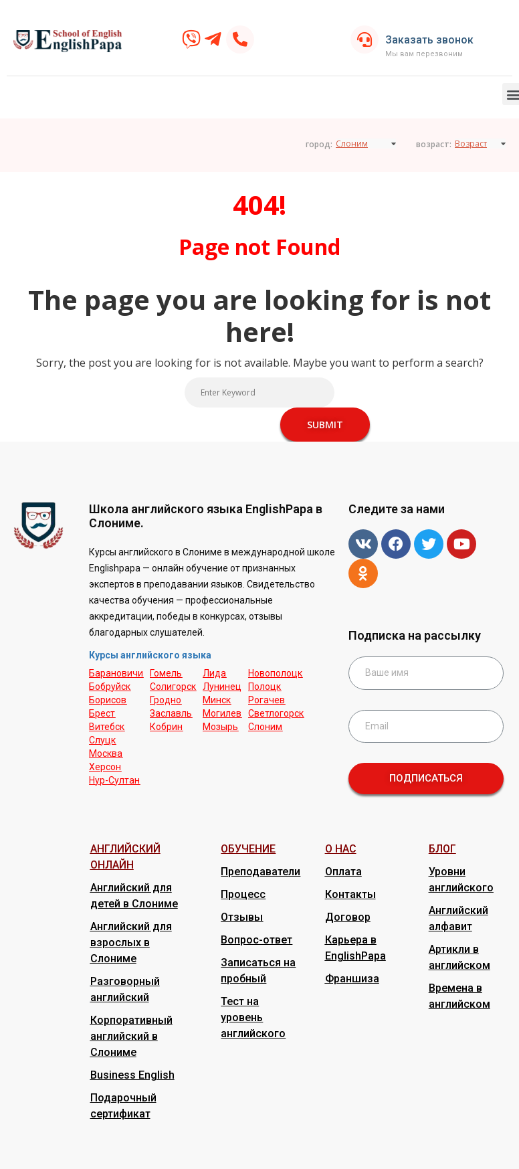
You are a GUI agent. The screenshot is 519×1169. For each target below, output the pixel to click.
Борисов (107, 700)
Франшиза (352, 978)
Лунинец (222, 686)
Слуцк (102, 740)
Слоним (265, 726)
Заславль (171, 713)
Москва (105, 753)
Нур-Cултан (114, 780)
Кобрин (166, 726)
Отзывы (242, 917)
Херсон (105, 766)
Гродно (165, 700)
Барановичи (116, 673)
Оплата (343, 871)
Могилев (222, 713)
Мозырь (220, 726)
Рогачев (266, 700)
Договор (348, 917)
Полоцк (264, 686)
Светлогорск (276, 713)
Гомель (166, 673)
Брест (102, 713)
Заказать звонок (429, 39)
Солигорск (173, 686)
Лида (214, 673)
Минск (217, 700)
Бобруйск (109, 686)
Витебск (106, 726)
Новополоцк (275, 673)
